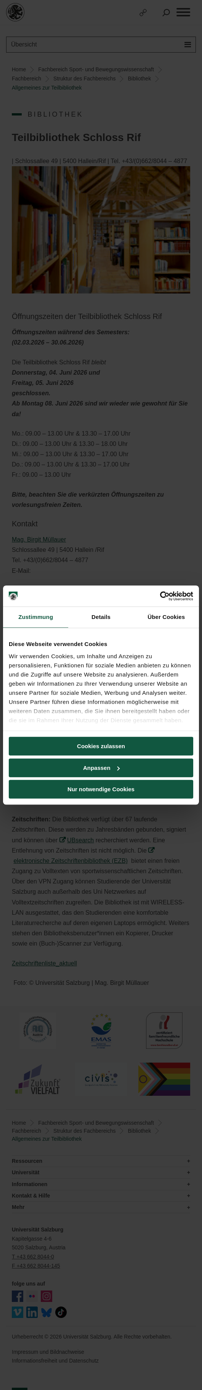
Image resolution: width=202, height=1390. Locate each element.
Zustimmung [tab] (35, 617)
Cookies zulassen (101, 746)
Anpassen (101, 768)
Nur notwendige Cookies (101, 789)
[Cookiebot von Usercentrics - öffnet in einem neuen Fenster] (160, 596)
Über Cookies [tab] (166, 617)
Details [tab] (101, 617)
